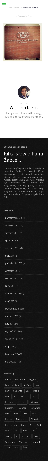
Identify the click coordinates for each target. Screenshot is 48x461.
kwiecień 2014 (12, 354)
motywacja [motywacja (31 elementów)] (35, 407)
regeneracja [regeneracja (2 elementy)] (11, 425)
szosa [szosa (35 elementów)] (16, 430)
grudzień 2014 (12, 338)
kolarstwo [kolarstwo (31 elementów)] (10, 407)
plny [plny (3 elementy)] (33, 413)
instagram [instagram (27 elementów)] (9, 402)
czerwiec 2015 (12, 293)
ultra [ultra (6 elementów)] (36, 436)
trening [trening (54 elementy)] (8, 436)
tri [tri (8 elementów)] (17, 436)
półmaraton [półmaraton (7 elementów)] (21, 419)
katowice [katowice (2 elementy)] (34, 402)
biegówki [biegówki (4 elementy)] (27, 385)
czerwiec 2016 (12, 248)
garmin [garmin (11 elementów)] (24, 396)
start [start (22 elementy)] (7, 430)
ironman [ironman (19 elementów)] (22, 402)
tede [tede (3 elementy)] (25, 430)
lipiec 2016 (10, 240)
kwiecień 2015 (12, 308)
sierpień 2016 (12, 232)
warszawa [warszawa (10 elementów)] (10, 442)
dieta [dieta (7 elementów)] (7, 396)
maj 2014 (9, 346)
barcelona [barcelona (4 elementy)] (20, 379)
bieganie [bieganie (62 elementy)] (32, 379)
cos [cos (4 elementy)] (27, 390)
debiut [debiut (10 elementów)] (36, 390)
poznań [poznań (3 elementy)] (8, 419)
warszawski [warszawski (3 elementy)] (24, 442)
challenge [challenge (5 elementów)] (17, 390)
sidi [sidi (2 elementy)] (31, 425)
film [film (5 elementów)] (16, 396)
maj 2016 (9, 255)
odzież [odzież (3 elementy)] (16, 413)
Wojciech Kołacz (30, 7)
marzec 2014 (12, 361)
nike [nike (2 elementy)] (7, 413)
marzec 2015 (12, 316)
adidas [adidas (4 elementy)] (8, 379)
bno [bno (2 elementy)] (37, 385)
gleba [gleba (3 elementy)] (34, 396)
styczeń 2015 (12, 331)
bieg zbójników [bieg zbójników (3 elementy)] (12, 385)
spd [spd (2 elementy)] (39, 425)
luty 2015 (10, 323)
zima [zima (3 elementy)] (7, 447)
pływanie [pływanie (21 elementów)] (35, 419)
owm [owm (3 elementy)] (25, 413)
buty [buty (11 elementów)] (7, 390)
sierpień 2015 (12, 278)
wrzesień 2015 (12, 270)
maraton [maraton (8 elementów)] (22, 407)
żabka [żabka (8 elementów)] (16, 447)
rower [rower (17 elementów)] (23, 425)
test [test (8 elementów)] (33, 430)
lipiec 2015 (10, 285)
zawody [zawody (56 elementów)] (37, 442)
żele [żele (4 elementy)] (25, 447)
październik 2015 (14, 263)
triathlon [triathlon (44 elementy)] (26, 436)
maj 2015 (9, 301)
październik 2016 (14, 217)
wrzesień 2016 (12, 225)
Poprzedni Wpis (24, 16)
